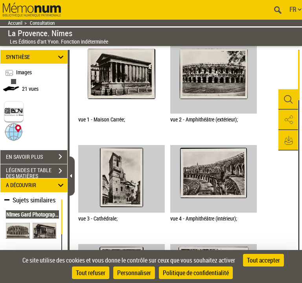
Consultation (42, 23)
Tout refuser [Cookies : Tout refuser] (90, 272)
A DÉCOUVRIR (36, 185)
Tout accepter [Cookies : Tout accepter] (263, 260)
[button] (14, 131)
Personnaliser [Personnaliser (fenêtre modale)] (134, 272)
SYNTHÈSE (36, 57)
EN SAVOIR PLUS (36, 156)
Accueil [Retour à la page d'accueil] (15, 23)
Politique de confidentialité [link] (196, 272)
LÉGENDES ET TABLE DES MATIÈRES (36, 171)
